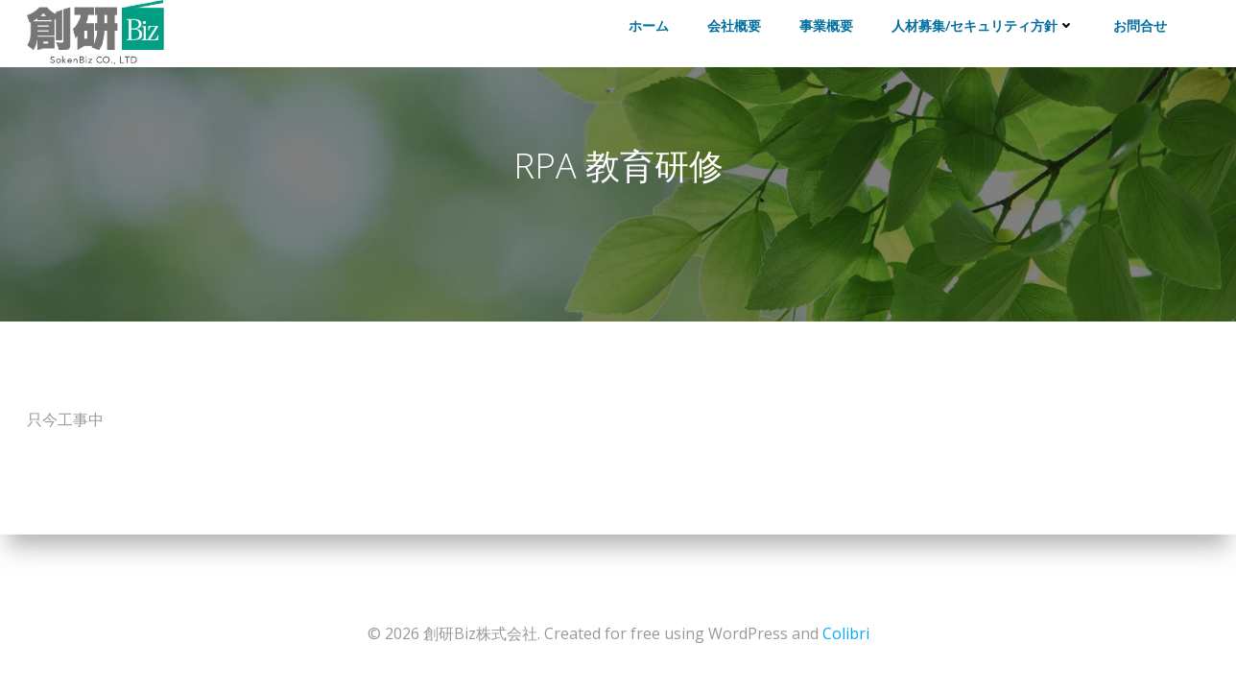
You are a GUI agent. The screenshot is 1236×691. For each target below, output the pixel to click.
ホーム (649, 25)
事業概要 (826, 25)
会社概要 (734, 25)
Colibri (845, 633)
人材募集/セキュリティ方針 (983, 25)
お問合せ (1140, 25)
